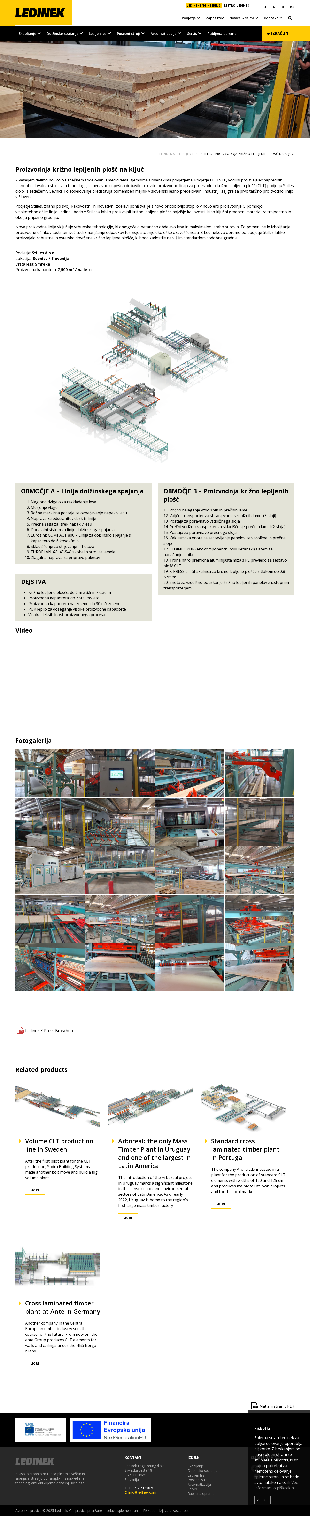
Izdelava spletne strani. (121, 1510)
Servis (192, 33)
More (35, 1190)
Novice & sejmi (241, 17)
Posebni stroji (128, 33)
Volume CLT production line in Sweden (59, 1144)
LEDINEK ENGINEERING (204, 5)
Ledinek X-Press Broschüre (49, 1030)
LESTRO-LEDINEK (236, 5)
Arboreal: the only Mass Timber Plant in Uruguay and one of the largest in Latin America (154, 1152)
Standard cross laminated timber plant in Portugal (245, 1148)
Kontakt (271, 17)
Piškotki (149, 1510)
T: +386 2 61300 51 (140, 1487)
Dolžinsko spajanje (62, 33)
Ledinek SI (167, 153)
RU (292, 5)
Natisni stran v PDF (277, 1405)
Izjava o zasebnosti (174, 1510)
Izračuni (278, 33)
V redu (262, 1500)
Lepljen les (97, 33)
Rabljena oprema (222, 33)
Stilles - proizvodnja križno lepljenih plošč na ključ (247, 153)
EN (273, 5)
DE (283, 5)
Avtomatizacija (164, 33)
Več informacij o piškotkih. (276, 1485)
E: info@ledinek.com (140, 1492)
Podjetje (189, 17)
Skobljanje (27, 33)
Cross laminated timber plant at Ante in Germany (62, 1307)
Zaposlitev (215, 17)
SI (265, 5)
